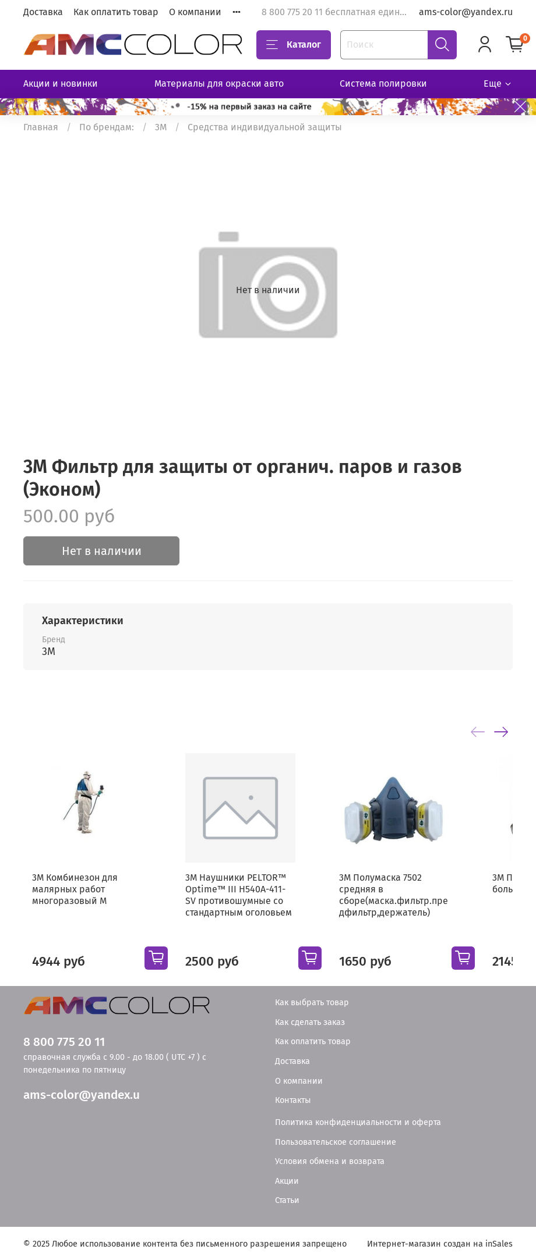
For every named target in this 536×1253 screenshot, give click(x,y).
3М (161, 127)
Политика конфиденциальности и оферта (358, 1115)
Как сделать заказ (310, 1015)
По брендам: (106, 127)
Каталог (293, 45)
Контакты (293, 1093)
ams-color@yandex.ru (466, 11)
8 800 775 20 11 (64, 1034)
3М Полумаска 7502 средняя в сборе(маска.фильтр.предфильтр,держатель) (422, 911)
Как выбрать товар (312, 995)
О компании (195, 11)
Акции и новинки (60, 83)
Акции (287, 1173)
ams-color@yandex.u (81, 1087)
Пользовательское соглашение (335, 1134)
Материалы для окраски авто (219, 83)
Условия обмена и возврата (330, 1154)
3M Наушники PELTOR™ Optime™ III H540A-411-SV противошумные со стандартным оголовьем (247, 911)
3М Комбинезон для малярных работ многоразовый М (66, 905)
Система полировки (383, 83)
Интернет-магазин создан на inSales (440, 1236)
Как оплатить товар (115, 11)
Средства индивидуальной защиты (265, 127)
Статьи (287, 1193)
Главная (40, 127)
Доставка (43, 11)
